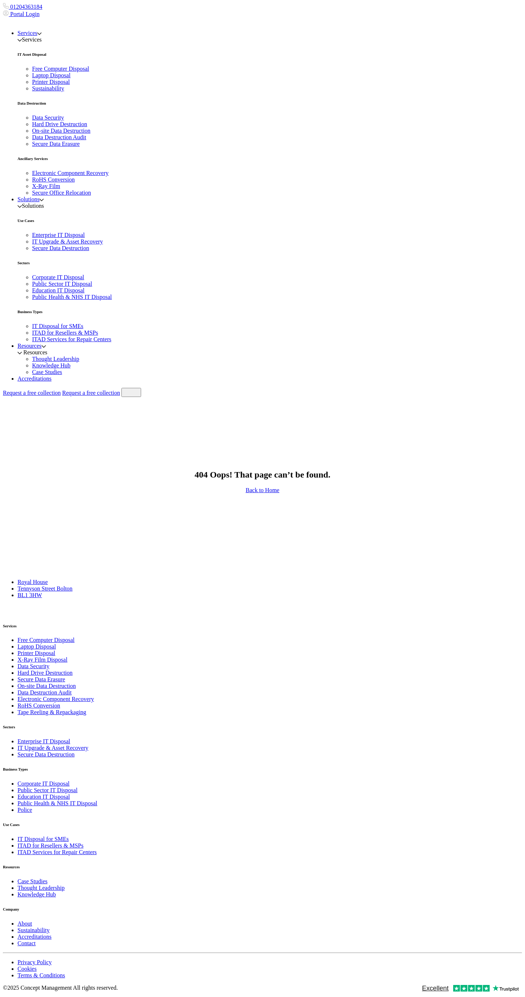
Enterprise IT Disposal (58, 235)
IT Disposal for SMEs (57, 326)
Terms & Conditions (41, 975)
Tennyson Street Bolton (45, 588)
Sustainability (48, 88)
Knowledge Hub (51, 365)
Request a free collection (32, 393)
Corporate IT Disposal (58, 277)
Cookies (27, 969)
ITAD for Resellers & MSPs (65, 333)
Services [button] (30, 33)
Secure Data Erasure (56, 144)
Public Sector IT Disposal (62, 284)
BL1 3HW (30, 595)
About (25, 923)
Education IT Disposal (58, 290)
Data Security (48, 117)
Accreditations (34, 378)
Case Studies (47, 372)
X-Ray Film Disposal (42, 660)
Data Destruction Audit (59, 137)
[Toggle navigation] (131, 392)
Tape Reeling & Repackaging (52, 712)
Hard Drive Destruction (59, 124)
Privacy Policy (35, 962)
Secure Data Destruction (60, 248)
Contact (27, 943)
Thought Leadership (55, 359)
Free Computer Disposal (60, 69)
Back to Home (262, 490)
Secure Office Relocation (61, 193)
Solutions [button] (31, 199)
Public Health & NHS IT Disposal (72, 297)
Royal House (33, 582)
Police (25, 810)
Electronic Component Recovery (70, 173)
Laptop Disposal (51, 75)
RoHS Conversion (53, 179)
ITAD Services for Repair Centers (71, 339)
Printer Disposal (51, 82)
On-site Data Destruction (61, 131)
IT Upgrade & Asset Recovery (67, 241)
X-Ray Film (46, 186)
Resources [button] (32, 346)
